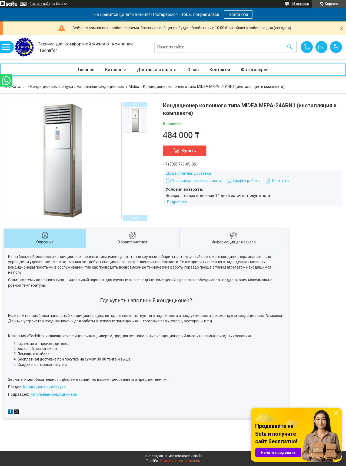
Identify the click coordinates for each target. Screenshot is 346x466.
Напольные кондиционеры (101, 86)
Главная (86, 69)
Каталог (113, 69)
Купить (188, 150)
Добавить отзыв (336, 47)
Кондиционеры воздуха (51, 86)
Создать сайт (39, 4)
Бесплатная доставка (191, 173)
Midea (134, 86)
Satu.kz (196, 456)
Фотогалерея (254, 69)
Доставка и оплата (157, 69)
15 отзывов (300, 4)
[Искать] (289, 47)
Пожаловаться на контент (180, 461)
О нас (193, 69)
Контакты (238, 14)
